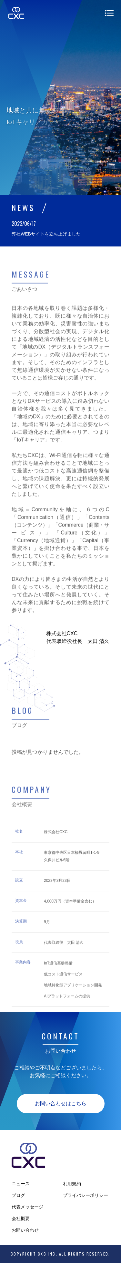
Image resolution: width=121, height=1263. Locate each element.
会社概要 (21, 1218)
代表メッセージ (27, 1206)
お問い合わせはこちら (60, 1103)
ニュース (21, 1183)
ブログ (18, 1195)
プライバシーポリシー (85, 1195)
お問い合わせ (25, 1230)
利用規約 (72, 1183)
